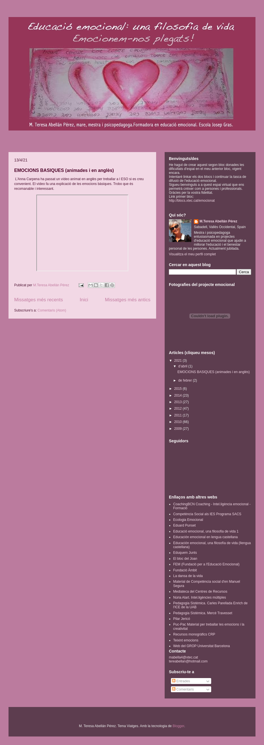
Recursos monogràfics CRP (194, 634)
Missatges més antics (127, 299)
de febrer (185, 380)
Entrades (181, 681)
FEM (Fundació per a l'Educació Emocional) (206, 564)
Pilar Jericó (181, 619)
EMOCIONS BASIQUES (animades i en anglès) (64, 170)
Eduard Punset (184, 525)
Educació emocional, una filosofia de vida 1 (205, 531)
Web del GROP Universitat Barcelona (201, 646)
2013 (178, 402)
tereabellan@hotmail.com (188, 661)
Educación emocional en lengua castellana (205, 537)
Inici (84, 299)
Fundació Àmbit (185, 570)
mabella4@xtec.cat (183, 657)
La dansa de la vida (188, 576)
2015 (178, 389)
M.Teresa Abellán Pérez (218, 221)
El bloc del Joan (185, 559)
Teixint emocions (185, 640)
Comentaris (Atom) (51, 310)
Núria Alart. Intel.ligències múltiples (199, 597)
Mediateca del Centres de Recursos (200, 592)
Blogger (178, 726)
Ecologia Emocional (188, 520)
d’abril (183, 366)
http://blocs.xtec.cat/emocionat (192, 201)
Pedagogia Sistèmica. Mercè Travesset (202, 613)
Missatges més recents (38, 299)
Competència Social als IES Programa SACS (207, 514)
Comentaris (183, 689)
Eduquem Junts (185, 553)
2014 (178, 395)
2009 (178, 429)
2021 (178, 361)
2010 (178, 422)
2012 (178, 409)
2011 (178, 415)
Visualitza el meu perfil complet (192, 254)
